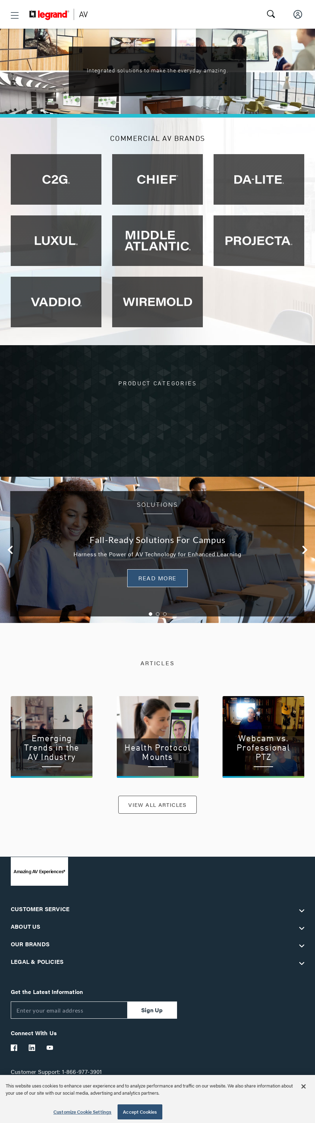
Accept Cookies (140, 1111)
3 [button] (165, 614)
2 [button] (157, 614)
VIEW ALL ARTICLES (157, 805)
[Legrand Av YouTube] (50, 1050)
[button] (15, 15)
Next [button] (305, 550)
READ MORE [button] (157, 578)
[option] (157, 550)
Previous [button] (10, 550)
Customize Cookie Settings (82, 1111)
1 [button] (150, 614)
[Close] (303, 1086)
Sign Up (152, 1012)
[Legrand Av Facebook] (14, 1050)
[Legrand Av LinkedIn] (32, 1050)
